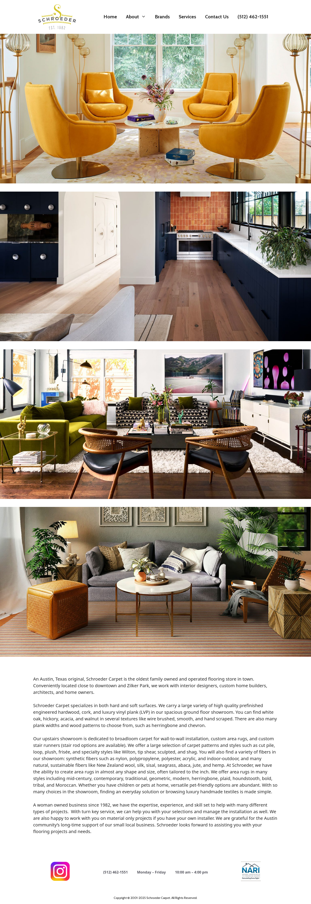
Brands (162, 17)
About (138, 16)
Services (187, 17)
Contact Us (217, 17)
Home (110, 17)
